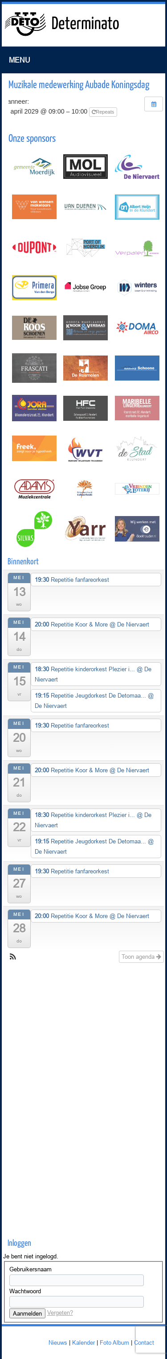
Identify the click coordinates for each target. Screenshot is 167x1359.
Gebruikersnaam (30, 1269)
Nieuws (58, 1342)
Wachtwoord (25, 1291)
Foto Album (114, 1342)
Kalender (83, 1342)
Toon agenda (141, 956)
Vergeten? (60, 1312)
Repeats (103, 111)
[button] (13, 957)
